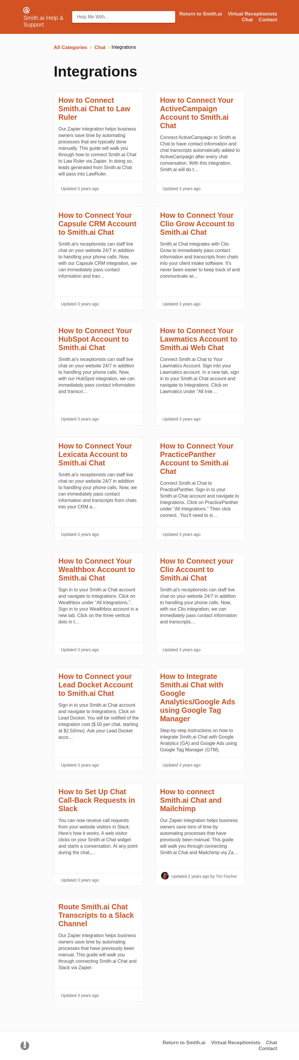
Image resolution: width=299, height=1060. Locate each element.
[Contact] (268, 20)
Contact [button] (268, 19)
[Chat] (101, 47)
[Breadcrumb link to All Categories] (71, 47)
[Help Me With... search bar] (123, 17)
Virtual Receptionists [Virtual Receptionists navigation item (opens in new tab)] (252, 14)
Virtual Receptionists (235, 1042)
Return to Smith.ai (184, 1042)
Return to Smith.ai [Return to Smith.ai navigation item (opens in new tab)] (201, 14)
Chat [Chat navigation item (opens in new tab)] (248, 19)
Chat (271, 1042)
